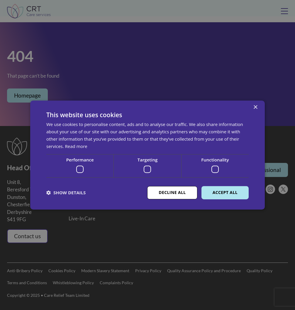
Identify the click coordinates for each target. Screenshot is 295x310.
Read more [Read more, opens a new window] (76, 146)
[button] (66, 192)
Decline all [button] (172, 192)
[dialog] (147, 155)
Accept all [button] (225, 192)
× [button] (255, 107)
